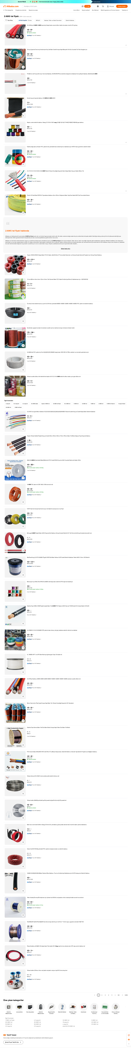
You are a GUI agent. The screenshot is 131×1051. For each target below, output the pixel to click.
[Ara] (87, 6)
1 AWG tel (93, 403)
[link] (129, 1035)
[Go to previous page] (95, 995)
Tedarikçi (39, 35)
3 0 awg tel (8, 1026)
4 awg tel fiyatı (121, 403)
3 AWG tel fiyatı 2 (111, 403)
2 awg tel (8, 403)
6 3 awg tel (37, 1020)
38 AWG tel (37, 1024)
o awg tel (65, 1024)
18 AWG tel (8, 1024)
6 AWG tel (101, 403)
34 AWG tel (37, 1022)
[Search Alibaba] (52, 6)
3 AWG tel (76, 403)
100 (118, 995)
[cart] (103, 6)
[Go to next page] (122, 995)
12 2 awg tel (16, 403)
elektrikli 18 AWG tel (69, 1026)
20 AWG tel (94, 1022)
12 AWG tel (84, 403)
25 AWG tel (94, 1024)
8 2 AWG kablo (34, 403)
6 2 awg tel (25, 403)
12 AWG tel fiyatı (57, 403)
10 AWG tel (66, 1020)
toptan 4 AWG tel (45, 403)
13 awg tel (66, 1022)
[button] (83, 6)
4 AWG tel (94, 1020)
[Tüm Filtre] (9, 20)
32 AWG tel (8, 407)
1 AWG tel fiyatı (18, 407)
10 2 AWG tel (67, 403)
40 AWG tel (8, 1022)
